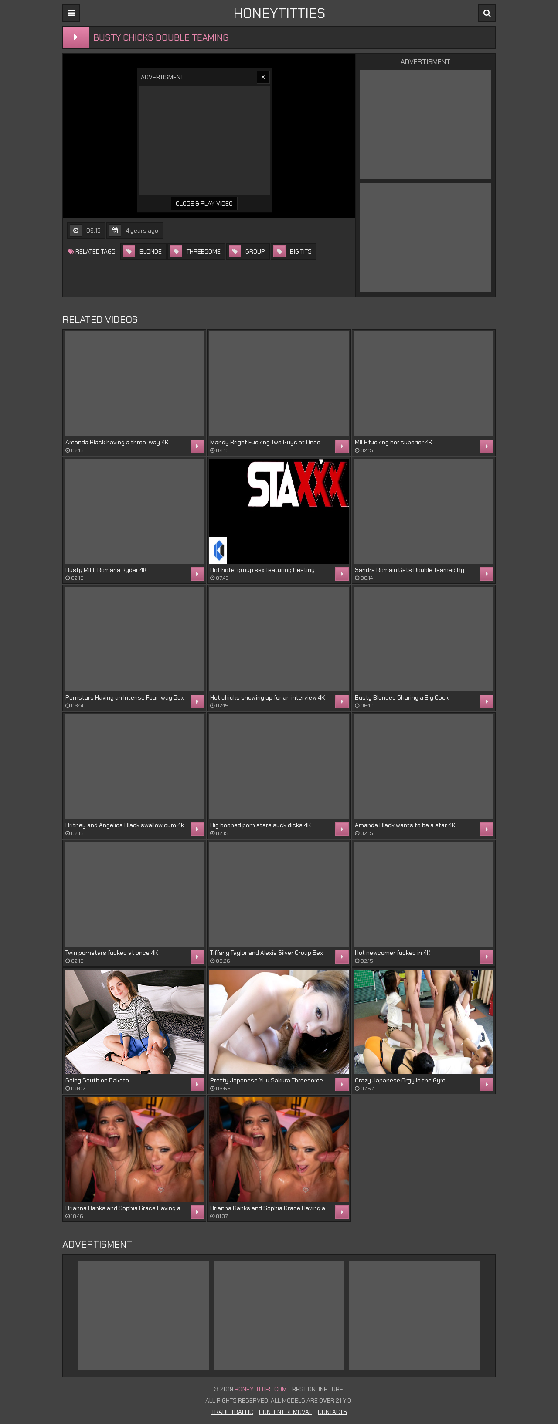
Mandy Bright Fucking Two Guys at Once (265, 442)
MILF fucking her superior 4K (393, 442)
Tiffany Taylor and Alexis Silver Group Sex (266, 953)
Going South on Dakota (97, 1080)
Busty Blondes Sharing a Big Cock (402, 697)
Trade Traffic (232, 1412)
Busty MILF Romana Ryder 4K (105, 570)
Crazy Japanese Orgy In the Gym (400, 1080)
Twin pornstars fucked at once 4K (111, 953)
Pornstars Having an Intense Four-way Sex (124, 697)
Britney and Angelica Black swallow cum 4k (124, 825)
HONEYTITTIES (279, 13)
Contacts (332, 1412)
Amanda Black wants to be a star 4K (405, 825)
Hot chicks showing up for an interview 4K (267, 697)
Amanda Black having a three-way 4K (116, 442)
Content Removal (285, 1412)
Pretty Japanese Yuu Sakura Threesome (266, 1080)
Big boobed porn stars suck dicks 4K (260, 825)
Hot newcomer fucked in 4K (392, 953)
